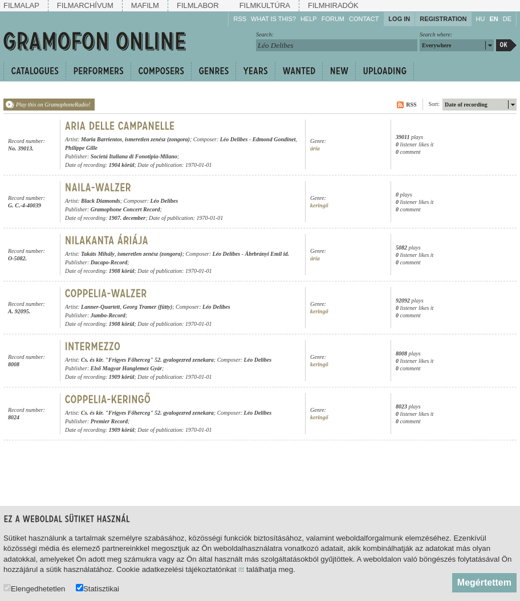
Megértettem (484, 582)
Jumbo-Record (108, 315)
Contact (364, 18)
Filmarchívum (85, 5)
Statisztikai (97, 588)
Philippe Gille (81, 148)
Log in (399, 18)
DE (507, 18)
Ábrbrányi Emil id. (267, 254)
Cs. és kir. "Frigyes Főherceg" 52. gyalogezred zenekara (147, 360)
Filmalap (21, 5)
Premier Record (109, 421)
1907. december (127, 218)
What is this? (273, 18)
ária (315, 148)
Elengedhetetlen (34, 588)
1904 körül (122, 165)
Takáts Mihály (98, 254)
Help (308, 18)
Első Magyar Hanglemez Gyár (126, 368)
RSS (239, 18)
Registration (443, 18)
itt (241, 569)
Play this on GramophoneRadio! (53, 104)
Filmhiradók (333, 5)
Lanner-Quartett (100, 307)
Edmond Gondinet (274, 139)
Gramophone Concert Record (125, 209)
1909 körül (122, 377)
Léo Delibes (234, 139)
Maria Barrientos (101, 139)
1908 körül (122, 271)
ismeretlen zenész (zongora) (157, 139)
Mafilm (145, 5)
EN (493, 18)
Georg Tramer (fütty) (147, 307)
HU (480, 18)
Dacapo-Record (109, 262)
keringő (319, 205)
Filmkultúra (264, 5)
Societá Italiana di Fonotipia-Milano (134, 156)
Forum (333, 18)
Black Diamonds (100, 201)
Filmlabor (198, 5)
